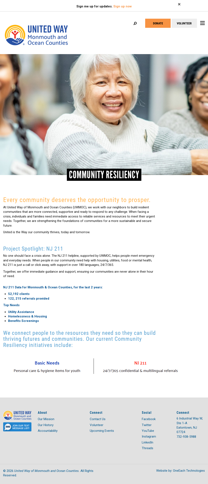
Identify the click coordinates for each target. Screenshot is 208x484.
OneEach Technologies (189, 471)
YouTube (148, 431)
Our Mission (46, 419)
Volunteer (96, 425)
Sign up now (122, 6)
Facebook (149, 419)
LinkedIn (147, 442)
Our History (45, 425)
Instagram (149, 436)
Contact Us (97, 419)
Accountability (48, 431)
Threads (147, 448)
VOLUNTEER (184, 23)
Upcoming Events (102, 431)
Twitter (147, 425)
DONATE (158, 23)
